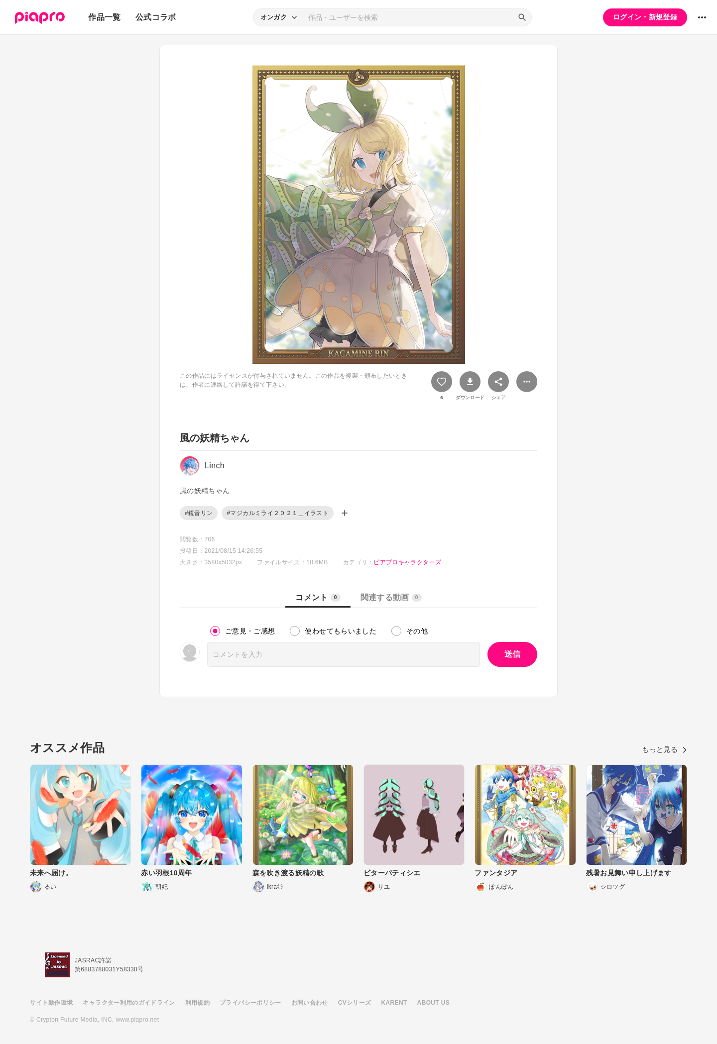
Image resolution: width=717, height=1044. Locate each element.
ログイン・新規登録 (645, 17)
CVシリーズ (354, 1002)
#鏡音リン (199, 513)
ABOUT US (433, 1002)
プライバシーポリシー (250, 1002)
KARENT (394, 1002)
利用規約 (197, 1002)
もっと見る (664, 749)
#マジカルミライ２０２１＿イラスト (278, 513)
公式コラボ (155, 17)
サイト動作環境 (51, 1002)
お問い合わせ (309, 1002)
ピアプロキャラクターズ (407, 562)
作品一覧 (104, 17)
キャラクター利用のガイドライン (129, 1002)
